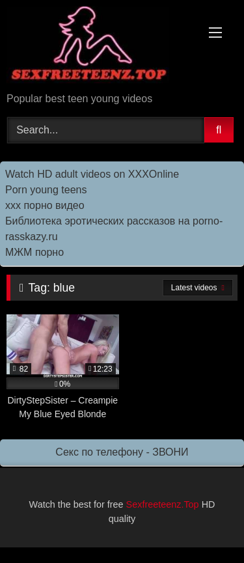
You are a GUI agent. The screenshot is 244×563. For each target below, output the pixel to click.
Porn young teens (46, 189)
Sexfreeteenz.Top (163, 504)
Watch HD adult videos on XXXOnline (92, 174)
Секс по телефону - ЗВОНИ (121, 452)
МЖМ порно (34, 252)
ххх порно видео (45, 205)
